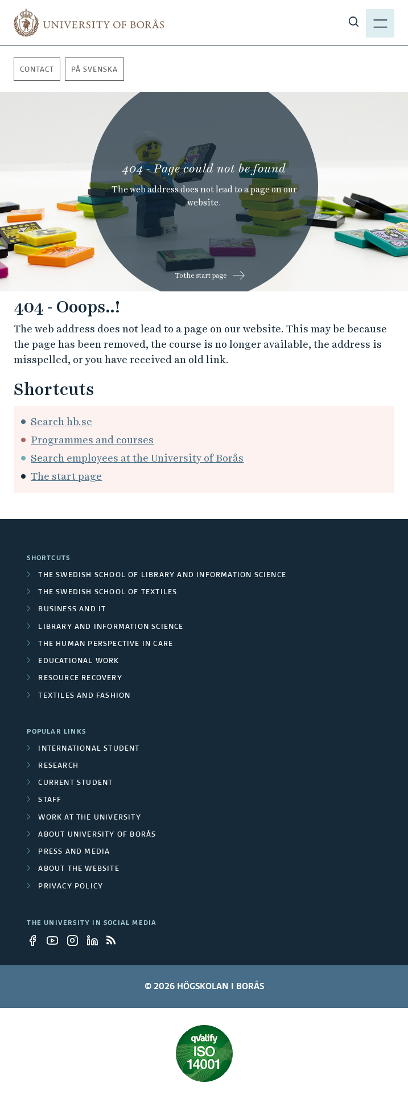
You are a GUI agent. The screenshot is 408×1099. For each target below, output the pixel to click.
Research (58, 766)
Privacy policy (70, 887)
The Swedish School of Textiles (107, 592)
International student (88, 749)
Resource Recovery (80, 678)
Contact (37, 70)
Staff (49, 800)
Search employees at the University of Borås (137, 458)
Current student (75, 783)
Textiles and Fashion (84, 696)
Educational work (78, 661)
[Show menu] (380, 23)
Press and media (74, 852)
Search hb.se (61, 421)
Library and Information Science (110, 627)
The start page (66, 476)
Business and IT (72, 610)
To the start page (201, 275)
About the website (78, 869)
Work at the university (89, 818)
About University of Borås (97, 835)
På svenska (94, 70)
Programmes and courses (92, 440)
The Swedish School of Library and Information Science (162, 575)
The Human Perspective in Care (105, 644)
